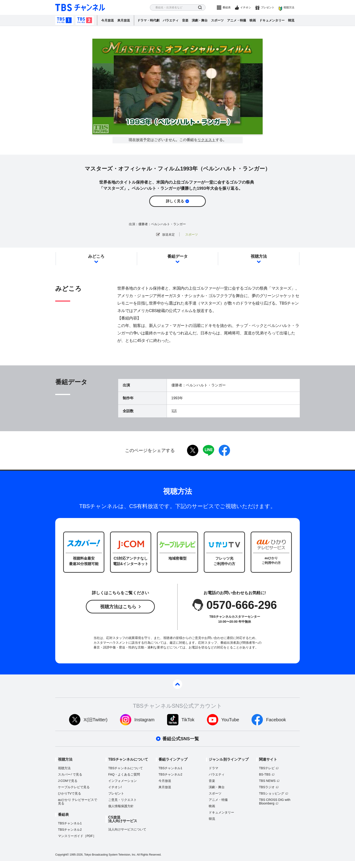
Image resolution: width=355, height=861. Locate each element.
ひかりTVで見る (69, 793)
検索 (200, 7)
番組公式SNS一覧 (180, 738)
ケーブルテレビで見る (74, 787)
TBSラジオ (267, 787)
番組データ (177, 256)
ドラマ (213, 768)
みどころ (96, 256)
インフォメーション (122, 781)
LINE (208, 450)
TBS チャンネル (80, 7)
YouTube (230, 719)
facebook (224, 450)
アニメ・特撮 (236, 20)
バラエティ (171, 20)
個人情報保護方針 (121, 806)
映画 (252, 20)
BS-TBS (265, 774)
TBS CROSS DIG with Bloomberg (274, 801)
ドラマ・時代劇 (148, 20)
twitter (192, 450)
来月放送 (123, 20)
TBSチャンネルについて (125, 768)
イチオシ (245, 7)
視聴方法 (288, 7)
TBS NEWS (267, 781)
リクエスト (206, 140)
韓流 (291, 20)
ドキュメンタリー (272, 20)
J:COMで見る (67, 781)
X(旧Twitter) (96, 719)
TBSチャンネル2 (85, 20)
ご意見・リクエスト (122, 800)
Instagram (144, 719)
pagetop (177, 684)
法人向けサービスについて (127, 829)
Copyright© (62, 854)
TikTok (188, 719)
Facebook (276, 719)
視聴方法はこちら (118, 606)
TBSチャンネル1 (64, 20)
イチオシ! (115, 787)
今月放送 (107, 20)
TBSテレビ (267, 768)
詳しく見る (175, 201)
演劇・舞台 (200, 20)
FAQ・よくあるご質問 (124, 774)
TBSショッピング (271, 793)
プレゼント (267, 7)
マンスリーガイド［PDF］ (77, 836)
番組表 (227, 7)
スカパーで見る (70, 774)
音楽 (185, 20)
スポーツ (217, 20)
